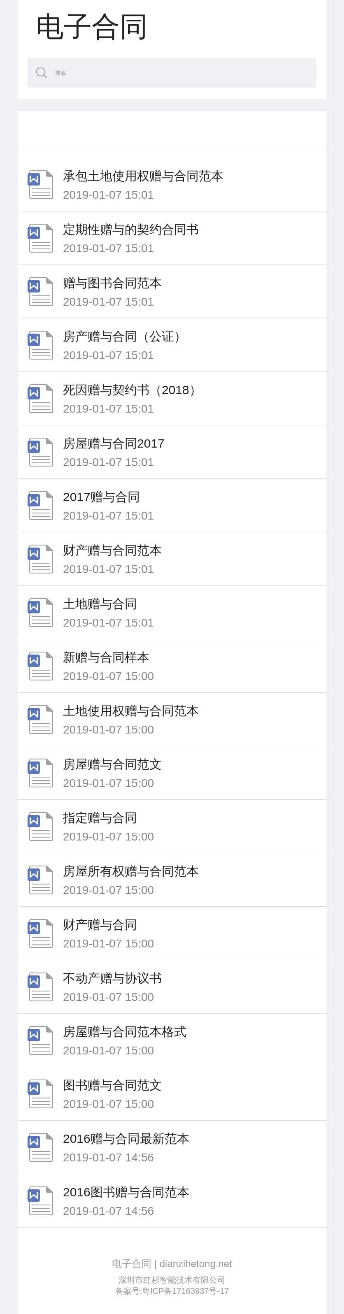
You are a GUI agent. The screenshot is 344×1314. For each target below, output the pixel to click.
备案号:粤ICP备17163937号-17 (172, 1290)
